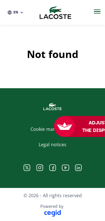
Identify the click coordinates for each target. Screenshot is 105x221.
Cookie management (52, 129)
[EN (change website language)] (15, 12)
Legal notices (52, 144)
